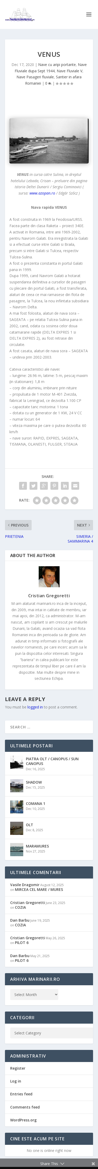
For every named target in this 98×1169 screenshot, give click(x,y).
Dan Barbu (20, 920)
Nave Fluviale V (69, 70)
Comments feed (25, 1107)
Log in (15, 1081)
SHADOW (34, 782)
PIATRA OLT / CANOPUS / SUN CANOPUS (52, 761)
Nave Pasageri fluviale (35, 76)
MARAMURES (37, 846)
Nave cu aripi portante (57, 64)
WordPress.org (23, 1119)
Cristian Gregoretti (49, 596)
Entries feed (21, 1093)
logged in (35, 707)
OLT (29, 824)
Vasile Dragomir (24, 884)
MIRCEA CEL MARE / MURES (39, 889)
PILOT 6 (21, 942)
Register (17, 1068)
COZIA (20, 907)
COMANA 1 (35, 803)
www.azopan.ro (42, 193)
